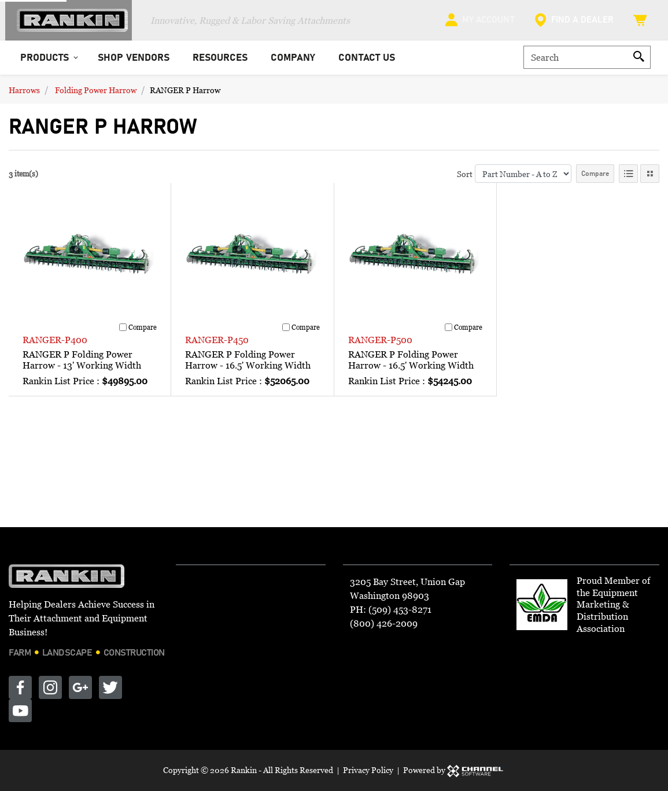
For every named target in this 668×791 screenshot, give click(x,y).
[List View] (628, 179)
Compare (595, 179)
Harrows (24, 95)
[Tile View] (649, 179)
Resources (220, 63)
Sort (465, 179)
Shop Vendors (133, 63)
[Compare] (123, 333)
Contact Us (366, 63)
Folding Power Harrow (95, 95)
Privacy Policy (368, 770)
